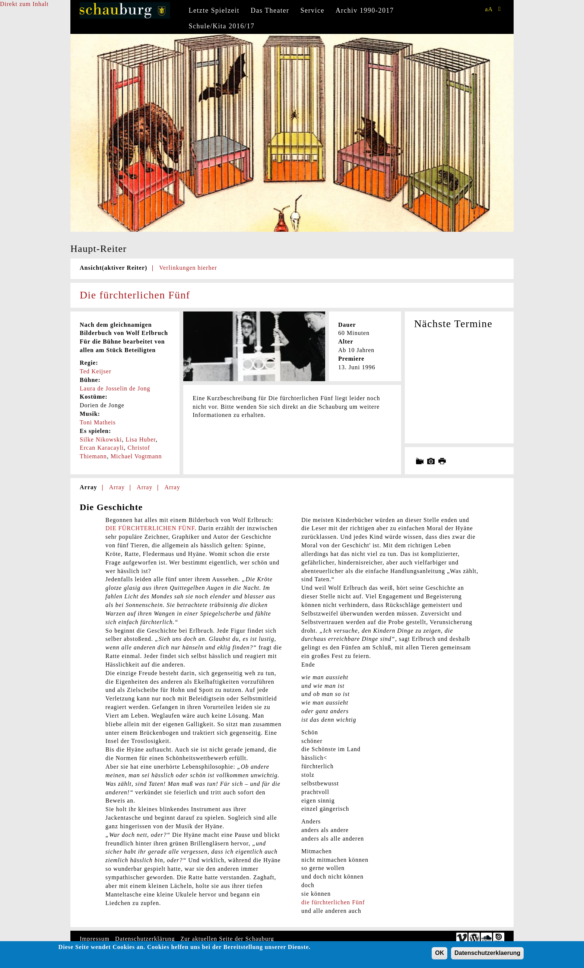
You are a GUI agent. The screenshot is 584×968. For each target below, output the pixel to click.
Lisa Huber (141, 439)
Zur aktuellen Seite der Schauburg (227, 939)
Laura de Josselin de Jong (115, 388)
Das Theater (270, 10)
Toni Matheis (98, 422)
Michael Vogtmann (136, 456)
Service (312, 10)
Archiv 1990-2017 (365, 10)
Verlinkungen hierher (188, 268)
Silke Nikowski (101, 439)
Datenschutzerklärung (145, 939)
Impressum (95, 939)
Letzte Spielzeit (214, 10)
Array (88, 487)
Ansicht (113, 268)
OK (439, 954)
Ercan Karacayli (102, 448)
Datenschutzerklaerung (487, 954)
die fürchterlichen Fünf (333, 902)
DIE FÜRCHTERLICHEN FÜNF (150, 528)
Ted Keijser (95, 371)
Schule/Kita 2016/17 (222, 26)
